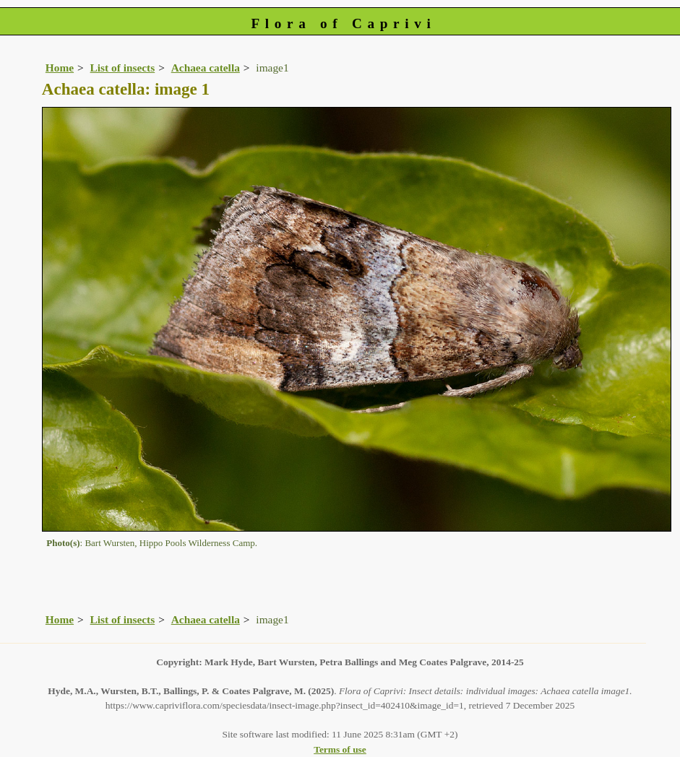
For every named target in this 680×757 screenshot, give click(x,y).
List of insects (122, 67)
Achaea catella (205, 67)
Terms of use (340, 749)
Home (60, 67)
